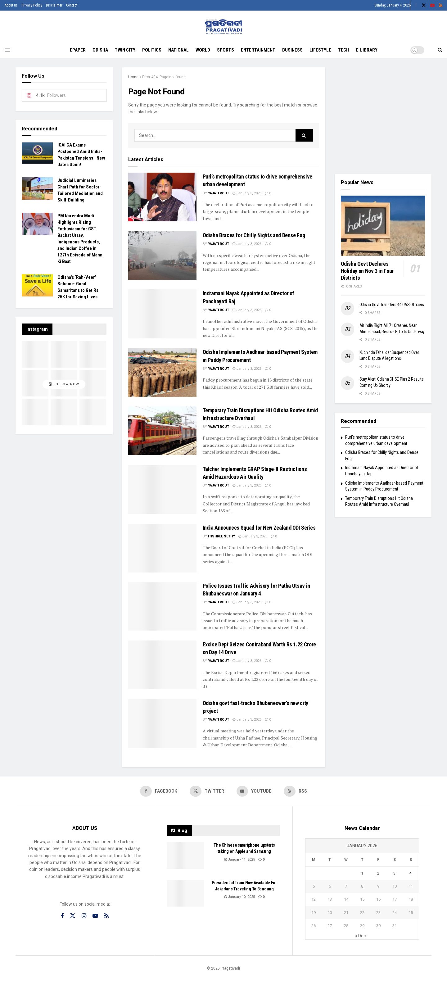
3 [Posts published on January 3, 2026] (394, 873)
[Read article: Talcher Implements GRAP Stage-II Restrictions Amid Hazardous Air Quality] (162, 489)
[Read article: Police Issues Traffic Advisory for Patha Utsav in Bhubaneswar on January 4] (162, 606)
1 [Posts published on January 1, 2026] (362, 873)
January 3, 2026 (247, 193)
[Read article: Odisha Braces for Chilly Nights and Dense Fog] (162, 255)
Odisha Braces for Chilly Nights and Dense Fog (254, 235)
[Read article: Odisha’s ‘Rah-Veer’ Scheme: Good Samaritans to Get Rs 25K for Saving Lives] (37, 285)
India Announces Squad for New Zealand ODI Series (259, 527)
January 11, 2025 (239, 860)
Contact (71, 5)
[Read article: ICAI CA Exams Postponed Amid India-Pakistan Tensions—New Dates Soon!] (37, 153)
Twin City (125, 50)
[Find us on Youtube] (254, 791)
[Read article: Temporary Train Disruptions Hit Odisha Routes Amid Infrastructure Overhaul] (162, 430)
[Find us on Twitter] (207, 791)
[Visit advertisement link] (383, 116)
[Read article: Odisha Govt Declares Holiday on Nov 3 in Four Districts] (383, 226)
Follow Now (64, 384)
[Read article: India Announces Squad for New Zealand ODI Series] (162, 548)
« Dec (360, 936)
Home (133, 77)
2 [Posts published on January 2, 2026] (378, 873)
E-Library (366, 50)
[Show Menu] (7, 50)
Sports (225, 50)
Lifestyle (320, 50)
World (203, 50)
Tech (343, 50)
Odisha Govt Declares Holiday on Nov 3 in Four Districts (367, 270)
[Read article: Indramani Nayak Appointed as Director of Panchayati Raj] (162, 313)
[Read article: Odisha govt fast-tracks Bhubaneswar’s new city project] (162, 723)
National (178, 50)
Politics (151, 50)
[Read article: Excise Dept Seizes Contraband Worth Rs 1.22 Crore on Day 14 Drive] (162, 664)
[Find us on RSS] (295, 791)
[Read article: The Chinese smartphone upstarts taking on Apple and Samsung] (185, 856)
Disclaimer (54, 5)
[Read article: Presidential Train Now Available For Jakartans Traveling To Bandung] (185, 893)
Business (292, 50)
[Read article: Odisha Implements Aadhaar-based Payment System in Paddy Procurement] (162, 372)
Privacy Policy (31, 5)
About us (11, 5)
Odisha (100, 50)
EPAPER (78, 50)
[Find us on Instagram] (84, 916)
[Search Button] (440, 50)
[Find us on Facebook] (158, 791)
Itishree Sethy (221, 536)
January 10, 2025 (239, 897)
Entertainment (258, 50)
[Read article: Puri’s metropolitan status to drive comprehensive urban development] (162, 197)
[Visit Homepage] (223, 26)
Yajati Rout (218, 193)
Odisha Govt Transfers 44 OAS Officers (391, 304)
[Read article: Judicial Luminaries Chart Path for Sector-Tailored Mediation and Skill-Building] (37, 188)
